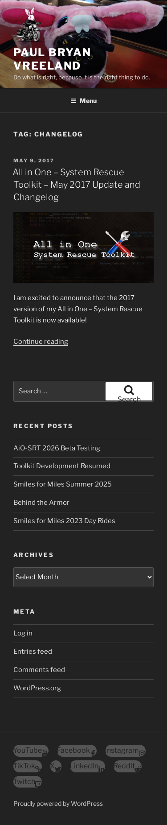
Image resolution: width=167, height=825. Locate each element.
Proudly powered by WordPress (58, 803)
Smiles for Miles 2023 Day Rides (64, 521)
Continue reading (40, 342)
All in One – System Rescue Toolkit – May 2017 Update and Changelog (76, 184)
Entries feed (32, 652)
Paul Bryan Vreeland (52, 59)
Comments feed (39, 670)
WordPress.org (37, 688)
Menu (83, 100)
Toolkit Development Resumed (61, 466)
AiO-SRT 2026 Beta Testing (56, 448)
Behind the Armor (41, 503)
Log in (23, 633)
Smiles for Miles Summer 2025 (62, 484)
